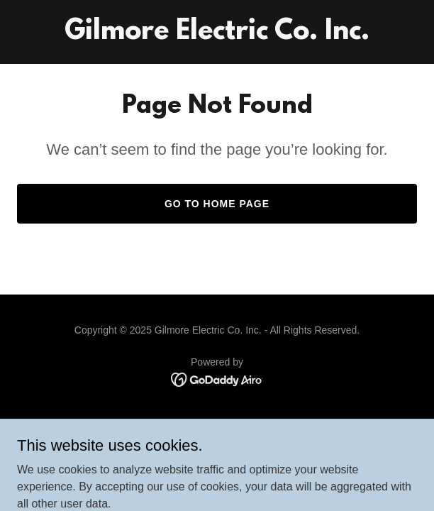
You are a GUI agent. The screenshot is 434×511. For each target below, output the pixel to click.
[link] (217, 35)
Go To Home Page (217, 203)
